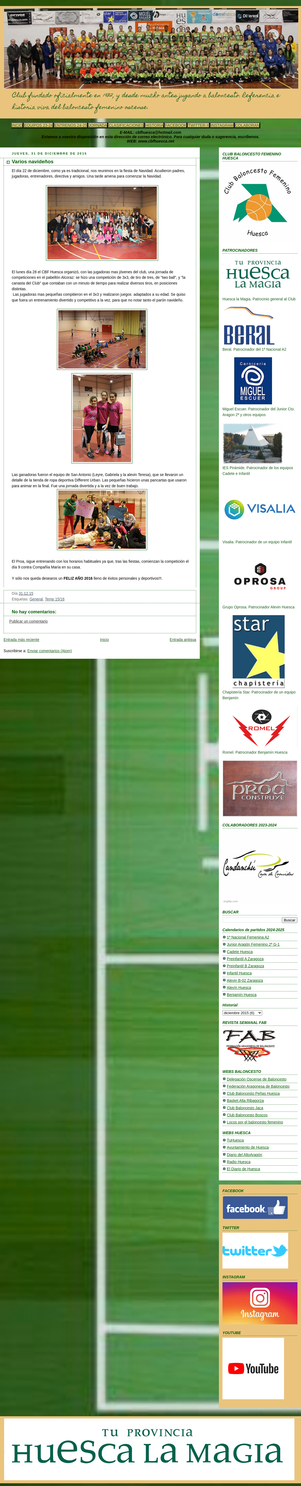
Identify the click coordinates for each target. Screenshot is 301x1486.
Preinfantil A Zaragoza (245, 959)
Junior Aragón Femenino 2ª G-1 (253, 944)
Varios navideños (33, 161)
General (36, 599)
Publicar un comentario (28, 621)
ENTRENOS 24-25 (70, 125)
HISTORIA (154, 125)
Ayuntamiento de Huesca (248, 1147)
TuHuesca (235, 1140)
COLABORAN (247, 125)
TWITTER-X (198, 125)
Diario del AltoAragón (244, 1155)
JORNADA (98, 125)
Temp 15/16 (55, 599)
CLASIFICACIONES (126, 125)
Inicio (104, 640)
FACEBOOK (175, 125)
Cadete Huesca (240, 952)
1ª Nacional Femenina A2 (248, 937)
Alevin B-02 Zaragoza (245, 981)
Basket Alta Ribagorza (245, 1101)
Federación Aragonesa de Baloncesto (258, 1086)
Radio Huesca (238, 1162)
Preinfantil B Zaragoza (245, 966)
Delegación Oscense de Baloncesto (256, 1079)
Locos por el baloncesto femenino (255, 1122)
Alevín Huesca (239, 988)
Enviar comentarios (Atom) (49, 651)
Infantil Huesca (239, 973)
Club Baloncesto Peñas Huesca (253, 1094)
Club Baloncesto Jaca (245, 1108)
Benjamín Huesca (241, 995)
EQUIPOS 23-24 (38, 125)
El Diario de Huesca (243, 1169)
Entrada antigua (183, 640)
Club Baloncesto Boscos (247, 1115)
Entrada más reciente (21, 640)
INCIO (17, 125)
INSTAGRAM (222, 125)
